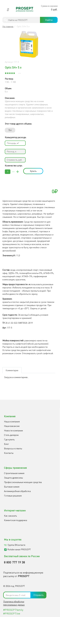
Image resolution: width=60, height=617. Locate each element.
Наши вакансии (12, 426)
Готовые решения (13, 495)
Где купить (9, 439)
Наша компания (12, 421)
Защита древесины (13, 477)
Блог (6, 444)
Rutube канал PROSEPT (19, 549)
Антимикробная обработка (17, 491)
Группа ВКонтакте (16, 545)
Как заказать (10, 515)
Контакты (8, 453)
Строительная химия (14, 473)
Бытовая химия (11, 486)
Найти (48, 20)
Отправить (38, 595)
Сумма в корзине (49, 5)
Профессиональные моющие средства (23, 482)
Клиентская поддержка (15, 520)
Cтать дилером (11, 435)
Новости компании (13, 430)
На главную (7, 26)
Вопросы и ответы (13, 448)
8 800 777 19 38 (14, 562)
